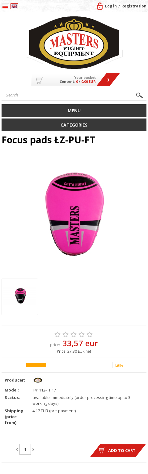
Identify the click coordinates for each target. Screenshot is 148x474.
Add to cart (122, 450)
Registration (133, 6)
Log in (111, 6)
